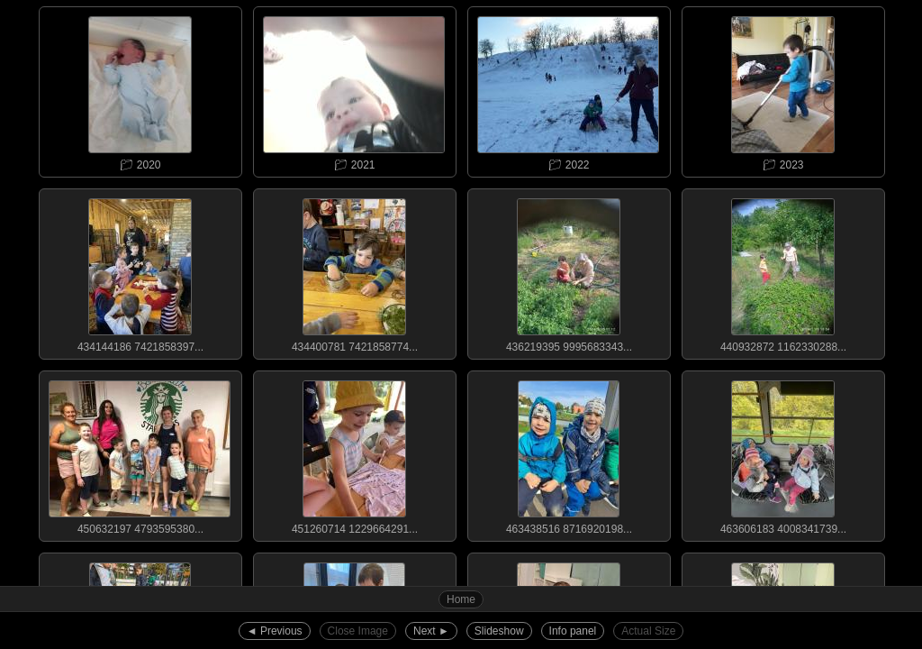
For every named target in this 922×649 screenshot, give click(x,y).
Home (461, 599)
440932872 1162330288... (782, 271)
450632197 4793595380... (140, 453)
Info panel (573, 631)
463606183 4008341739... (782, 453)
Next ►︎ (431, 631)
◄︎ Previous (275, 631)
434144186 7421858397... (140, 271)
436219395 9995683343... (568, 271)
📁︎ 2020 (140, 89)
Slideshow (499, 631)
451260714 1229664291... (354, 453)
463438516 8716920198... (568, 453)
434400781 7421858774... (354, 271)
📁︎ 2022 (568, 89)
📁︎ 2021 (354, 89)
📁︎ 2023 (782, 89)
